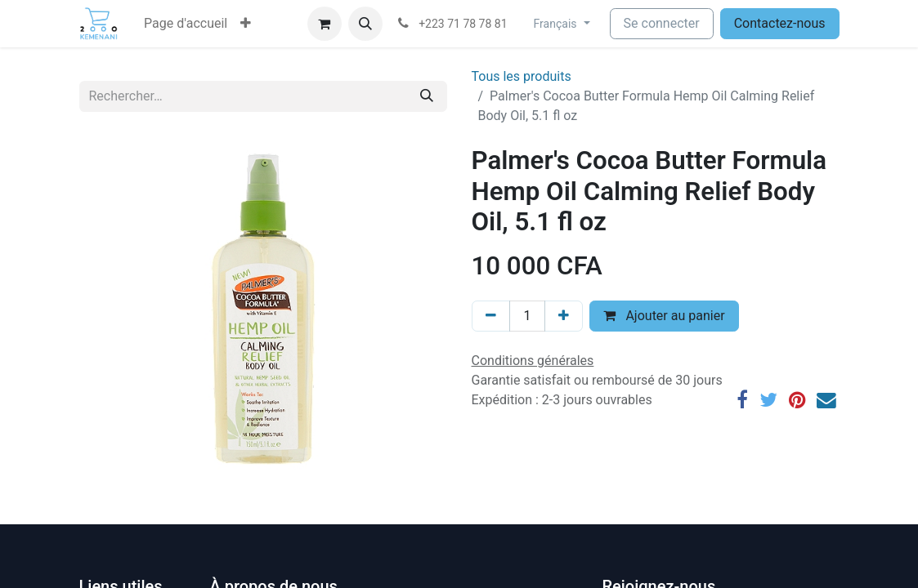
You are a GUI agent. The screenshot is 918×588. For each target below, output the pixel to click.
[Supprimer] (491, 316)
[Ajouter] (563, 316)
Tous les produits (521, 76)
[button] (245, 23)
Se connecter (662, 23)
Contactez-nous (780, 23)
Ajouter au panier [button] (663, 315)
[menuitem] (185, 23)
